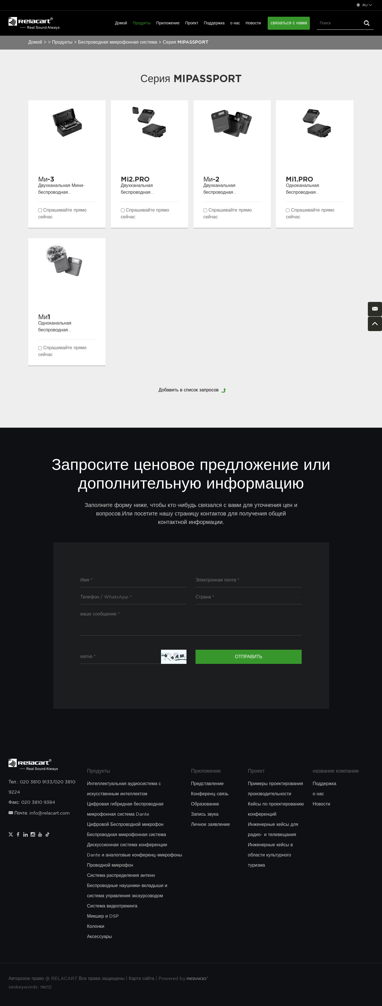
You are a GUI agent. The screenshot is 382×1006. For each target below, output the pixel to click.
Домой (121, 23)
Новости (253, 23)
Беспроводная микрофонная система (117, 42)
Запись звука (204, 814)
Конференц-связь (210, 794)
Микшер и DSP (103, 916)
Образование (205, 804)
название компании (336, 771)
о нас (235, 23)
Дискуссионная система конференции (127, 845)
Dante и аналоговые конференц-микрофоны (134, 855)
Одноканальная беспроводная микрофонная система (309, 192)
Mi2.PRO (135, 179)
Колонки (95, 926)
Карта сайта (141, 979)
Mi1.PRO (299, 179)
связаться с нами (289, 23)
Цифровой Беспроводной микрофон (125, 824)
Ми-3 (46, 179)
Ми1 (44, 316)
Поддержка (214, 23)
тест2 (46, 987)
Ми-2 (211, 179)
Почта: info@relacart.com (39, 813)
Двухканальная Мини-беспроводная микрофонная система (62, 192)
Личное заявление (210, 824)
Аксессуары (99, 937)
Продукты (142, 23)
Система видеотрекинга (112, 906)
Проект (191, 23)
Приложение (167, 23)
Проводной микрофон (110, 865)
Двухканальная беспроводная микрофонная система (144, 192)
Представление (207, 784)
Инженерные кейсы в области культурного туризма (270, 855)
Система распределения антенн (121, 875)
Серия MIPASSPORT (185, 42)
